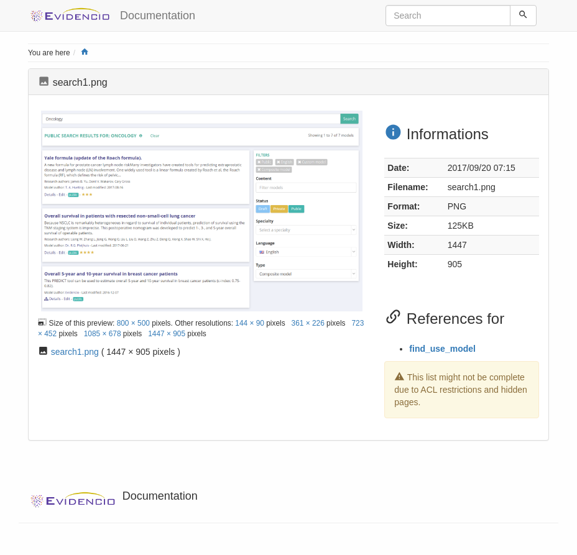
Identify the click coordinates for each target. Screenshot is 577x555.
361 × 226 (308, 323)
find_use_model (442, 349)
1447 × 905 (166, 333)
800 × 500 (133, 323)
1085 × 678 (102, 333)
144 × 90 (249, 323)
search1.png (75, 352)
